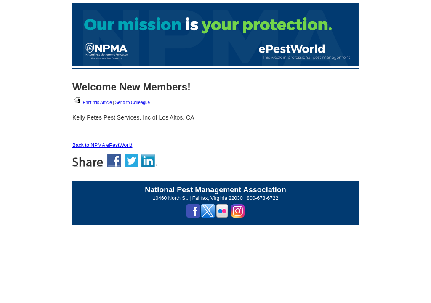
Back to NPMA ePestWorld (102, 145)
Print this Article (92, 102)
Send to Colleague (132, 102)
